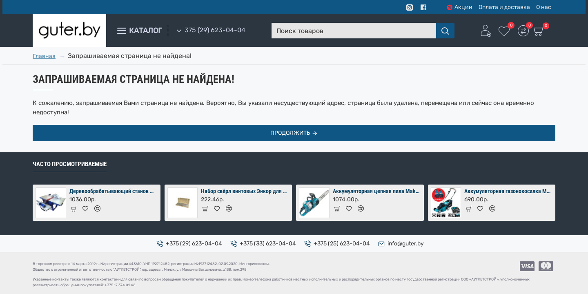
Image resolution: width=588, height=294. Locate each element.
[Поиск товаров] (445, 30)
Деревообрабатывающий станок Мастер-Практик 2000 (113, 191)
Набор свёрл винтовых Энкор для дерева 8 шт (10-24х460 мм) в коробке (245, 191)
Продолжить (290, 132)
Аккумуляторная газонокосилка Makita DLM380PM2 (508, 191)
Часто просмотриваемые (70, 164)
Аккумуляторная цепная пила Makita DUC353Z (377, 191)
